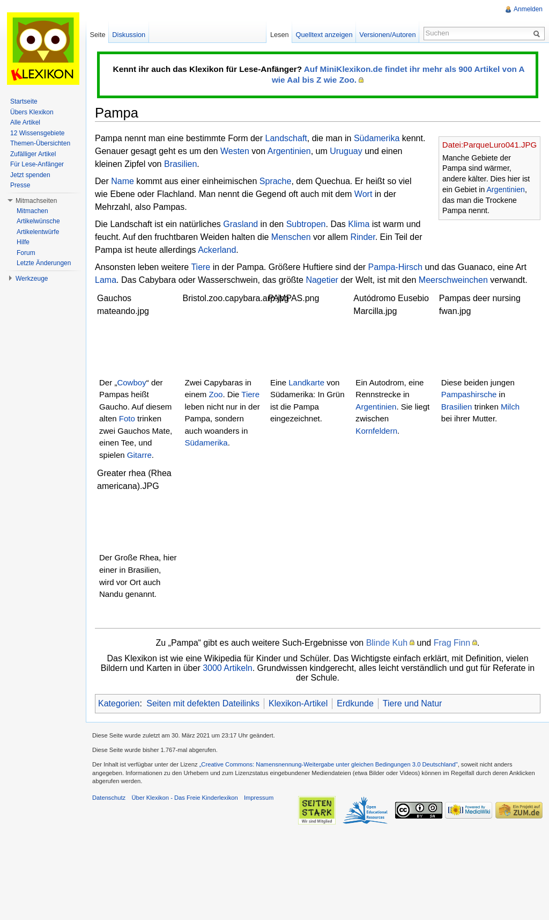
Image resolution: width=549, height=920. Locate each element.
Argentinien (505, 189)
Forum (26, 253)
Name (122, 181)
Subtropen (306, 224)
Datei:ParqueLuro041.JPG (489, 144)
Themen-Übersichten (40, 143)
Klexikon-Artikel (298, 703)
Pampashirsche (469, 394)
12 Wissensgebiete (37, 133)
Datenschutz (108, 797)
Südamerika (376, 138)
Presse (20, 185)
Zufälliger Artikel (33, 154)
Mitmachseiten (36, 201)
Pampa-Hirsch (395, 267)
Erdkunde (355, 703)
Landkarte (306, 382)
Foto (127, 418)
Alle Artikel (25, 122)
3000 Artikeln (228, 668)
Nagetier (322, 279)
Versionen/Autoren (387, 35)
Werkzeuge (32, 278)
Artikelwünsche (38, 221)
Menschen (291, 237)
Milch (510, 406)
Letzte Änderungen (44, 263)
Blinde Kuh (386, 642)
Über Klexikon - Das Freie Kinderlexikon (184, 797)
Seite (97, 35)
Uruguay (346, 151)
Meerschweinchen (453, 279)
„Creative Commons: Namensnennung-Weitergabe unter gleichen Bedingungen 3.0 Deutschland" (328, 764)
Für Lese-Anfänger (37, 164)
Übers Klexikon (32, 112)
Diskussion (128, 35)
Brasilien (180, 164)
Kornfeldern (376, 430)
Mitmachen (32, 211)
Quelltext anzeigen (324, 35)
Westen (234, 151)
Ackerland (217, 249)
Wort (363, 194)
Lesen (279, 35)
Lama (105, 279)
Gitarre (139, 454)
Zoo (216, 394)
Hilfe (23, 242)
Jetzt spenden (30, 175)
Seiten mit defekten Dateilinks (202, 703)
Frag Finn (452, 642)
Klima (358, 224)
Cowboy (131, 382)
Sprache (275, 181)
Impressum (258, 797)
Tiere (200, 267)
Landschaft (286, 138)
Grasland (240, 224)
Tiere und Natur (412, 703)
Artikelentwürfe (38, 232)
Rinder (362, 237)
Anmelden (528, 9)
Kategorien (118, 703)
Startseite (24, 101)
